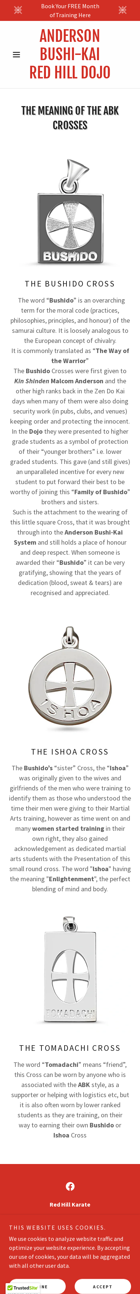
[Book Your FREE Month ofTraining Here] (70, 10)
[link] (70, 54)
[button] (18, 54)
